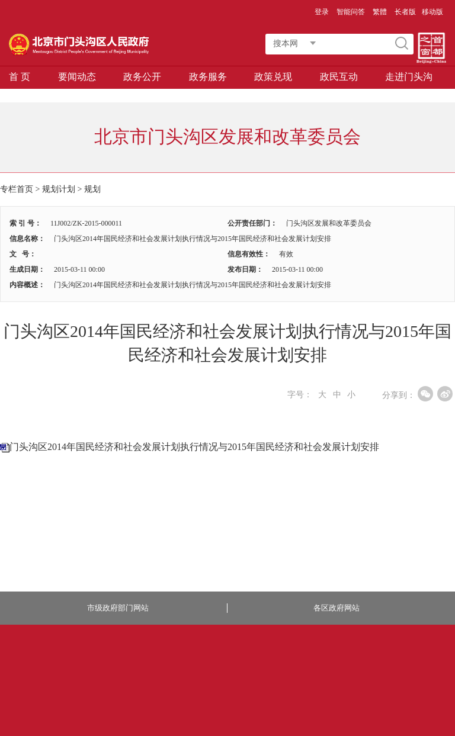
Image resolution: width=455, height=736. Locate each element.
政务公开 (142, 77)
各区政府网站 (336, 607)
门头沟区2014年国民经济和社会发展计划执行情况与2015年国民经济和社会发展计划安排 (194, 447)
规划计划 (58, 189)
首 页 (19, 77)
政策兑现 (273, 77)
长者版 (405, 12)
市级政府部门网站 (118, 607)
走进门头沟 (408, 77)
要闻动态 (77, 77)
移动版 (432, 12)
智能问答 (351, 12)
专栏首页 (16, 189)
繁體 (380, 12)
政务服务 (208, 77)
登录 (322, 12)
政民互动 (339, 77)
